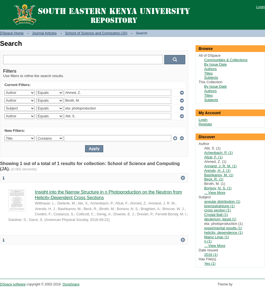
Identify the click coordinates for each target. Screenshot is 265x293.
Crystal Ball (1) (216, 215)
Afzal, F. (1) (213, 157)
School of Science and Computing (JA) (96, 33)
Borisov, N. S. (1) (218, 188)
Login (260, 7)
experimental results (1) (223, 228)
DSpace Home (12, 33)
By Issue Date (215, 64)
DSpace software (13, 284)
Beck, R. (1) (213, 179)
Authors (210, 69)
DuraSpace (70, 284)
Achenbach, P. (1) (218, 153)
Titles (208, 73)
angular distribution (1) (222, 201)
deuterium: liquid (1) (220, 219)
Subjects (211, 77)
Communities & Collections (225, 60)
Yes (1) (210, 263)
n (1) (208, 241)
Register (205, 124)
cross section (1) (217, 210)
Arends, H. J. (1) (217, 170)
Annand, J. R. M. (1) (220, 166)
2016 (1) (211, 254)
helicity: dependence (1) (223, 232)
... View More (214, 192)
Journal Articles (44, 33)
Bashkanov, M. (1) (218, 175)
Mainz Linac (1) (216, 237)
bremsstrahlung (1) (219, 206)
